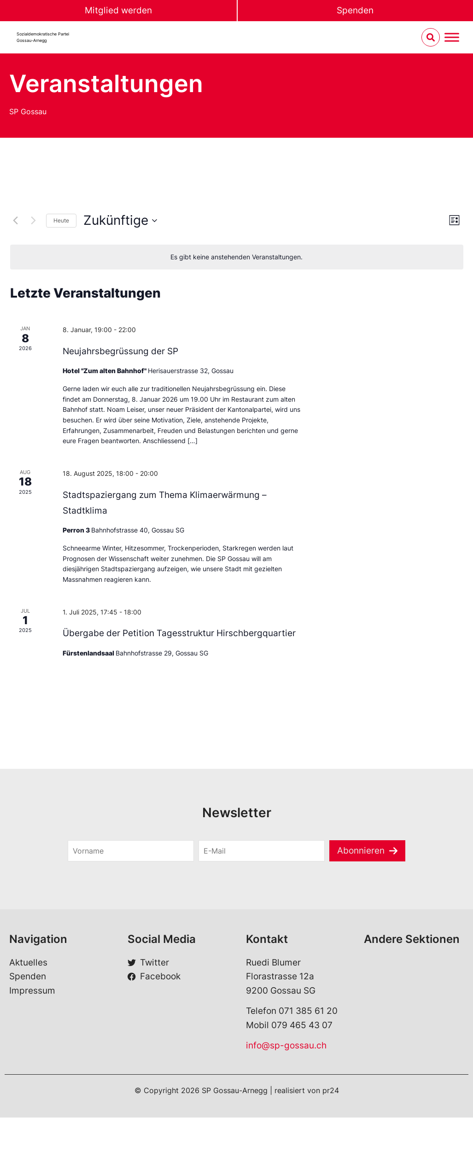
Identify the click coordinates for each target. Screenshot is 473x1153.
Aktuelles (28, 962)
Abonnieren (361, 850)
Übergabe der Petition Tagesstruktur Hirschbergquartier (179, 633)
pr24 (330, 1090)
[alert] (236, 257)
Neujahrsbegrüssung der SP (120, 351)
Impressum (32, 990)
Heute (61, 220)
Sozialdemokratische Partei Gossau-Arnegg (43, 37)
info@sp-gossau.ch (286, 1045)
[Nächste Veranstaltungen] (33, 220)
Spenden (355, 10)
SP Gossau (28, 111)
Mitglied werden (118, 10)
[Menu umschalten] (451, 37)
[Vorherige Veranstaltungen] (15, 220)
